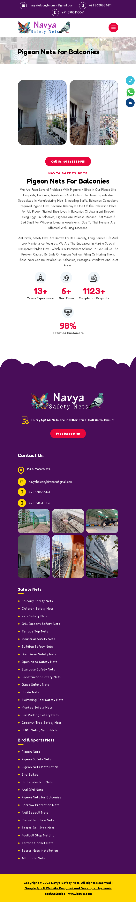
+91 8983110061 (73, 12)
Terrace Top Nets (35, 631)
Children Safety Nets (38, 608)
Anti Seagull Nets (35, 812)
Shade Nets (30, 692)
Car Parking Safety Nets (40, 715)
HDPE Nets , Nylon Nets (40, 730)
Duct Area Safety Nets (39, 654)
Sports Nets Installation (40, 850)
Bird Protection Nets (37, 782)
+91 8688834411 (100, 5)
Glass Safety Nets (35, 684)
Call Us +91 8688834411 (68, 161)
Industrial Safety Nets (38, 638)
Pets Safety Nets (35, 616)
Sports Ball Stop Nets (38, 827)
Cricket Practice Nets (38, 820)
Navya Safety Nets (65, 883)
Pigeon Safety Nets (36, 759)
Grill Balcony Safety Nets (41, 623)
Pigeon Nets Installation (40, 766)
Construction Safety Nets (41, 676)
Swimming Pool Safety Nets (43, 699)
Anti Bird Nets (32, 789)
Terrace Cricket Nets (38, 842)
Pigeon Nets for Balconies (41, 797)
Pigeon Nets (31, 751)
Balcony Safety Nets (37, 600)
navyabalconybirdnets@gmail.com (51, 5)
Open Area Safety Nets (39, 661)
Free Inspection (68, 433)
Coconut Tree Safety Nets (42, 722)
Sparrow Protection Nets (40, 804)
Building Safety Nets (37, 646)
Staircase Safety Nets (38, 669)
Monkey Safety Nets (37, 707)
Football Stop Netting (38, 835)
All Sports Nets (33, 858)
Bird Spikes (30, 774)
